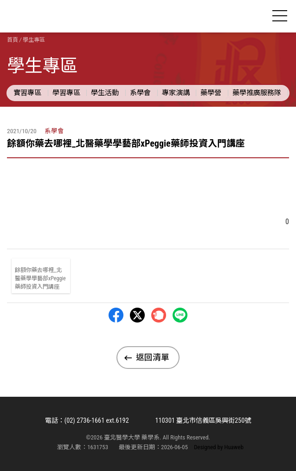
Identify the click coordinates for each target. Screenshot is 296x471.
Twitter (137, 315)
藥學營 (210, 93)
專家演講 (176, 93)
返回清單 (152, 357)
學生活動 (105, 93)
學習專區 (66, 93)
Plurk (158, 315)
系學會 (140, 93)
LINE (180, 315)
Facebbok (116, 315)
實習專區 (27, 93)
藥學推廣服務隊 (256, 93)
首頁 (12, 40)
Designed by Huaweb (219, 447)
